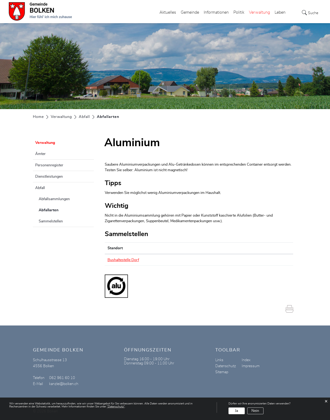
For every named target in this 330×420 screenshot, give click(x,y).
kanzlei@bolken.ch (63, 384)
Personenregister (49, 165)
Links (219, 360)
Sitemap (221, 372)
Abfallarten (60, 209)
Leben (280, 12)
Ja (236, 411)
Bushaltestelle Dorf (123, 260)
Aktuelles (167, 12)
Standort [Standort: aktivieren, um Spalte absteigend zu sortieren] (115, 248)
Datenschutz (225, 366)
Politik (238, 12)
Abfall (40, 188)
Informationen (216, 12)
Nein (255, 411)
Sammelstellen (51, 221)
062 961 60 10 (62, 378)
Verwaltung (259, 12)
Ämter (40, 154)
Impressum (251, 366)
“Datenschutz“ (116, 406)
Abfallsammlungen (54, 199)
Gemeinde (190, 12)
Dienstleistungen (49, 176)
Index (246, 360)
